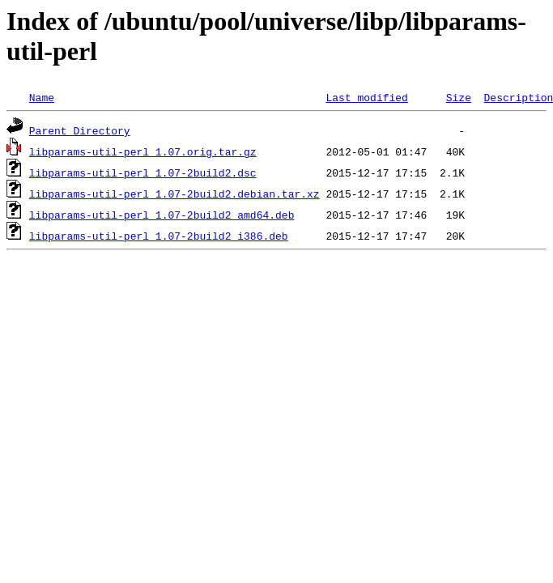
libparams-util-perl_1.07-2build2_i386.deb (158, 235)
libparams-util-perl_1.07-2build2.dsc (143, 172)
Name (41, 97)
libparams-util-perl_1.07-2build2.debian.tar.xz (174, 193)
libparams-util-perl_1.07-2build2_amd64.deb (162, 214)
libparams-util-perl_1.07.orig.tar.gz (143, 151)
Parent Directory (79, 130)
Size (458, 97)
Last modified (366, 97)
